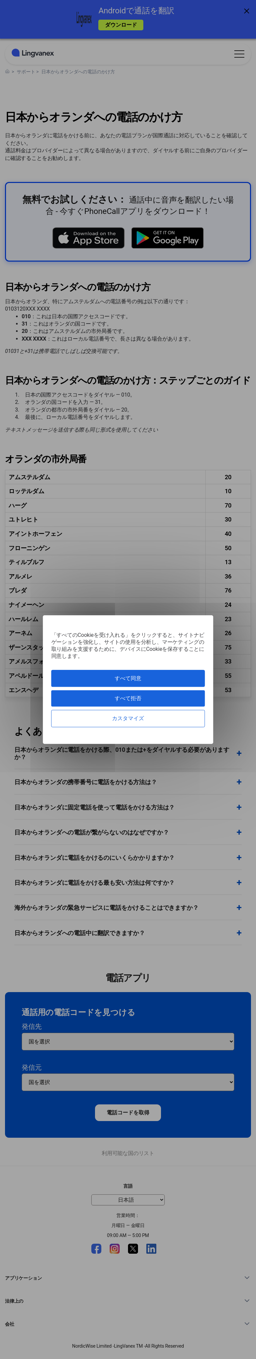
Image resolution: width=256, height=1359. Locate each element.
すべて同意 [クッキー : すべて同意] (128, 678)
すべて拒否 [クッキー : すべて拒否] (128, 698)
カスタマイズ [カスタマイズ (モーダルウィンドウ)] (128, 718)
